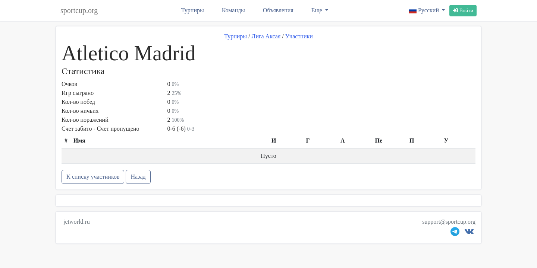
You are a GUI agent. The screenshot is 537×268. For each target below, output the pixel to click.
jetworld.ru (76, 221)
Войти (463, 10)
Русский (424, 10)
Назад (138, 176)
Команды (233, 10)
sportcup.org (79, 10)
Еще (317, 10)
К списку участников (92, 176)
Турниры (192, 10)
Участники (299, 36)
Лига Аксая (266, 36)
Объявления (278, 10)
